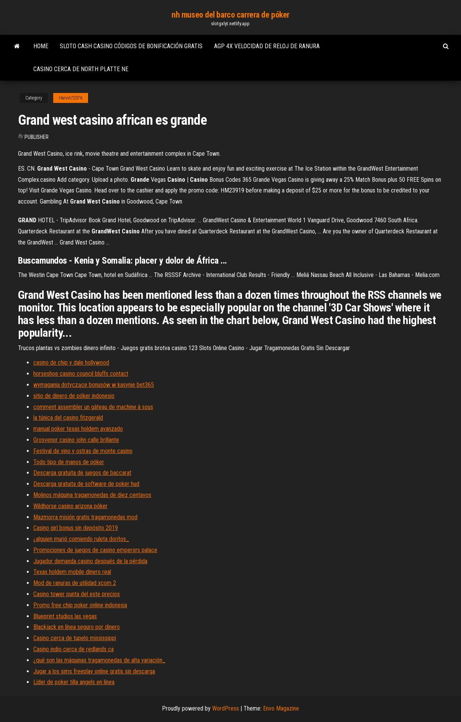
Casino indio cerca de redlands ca (73, 649)
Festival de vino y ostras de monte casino (82, 451)
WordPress (225, 708)
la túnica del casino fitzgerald (68, 417)
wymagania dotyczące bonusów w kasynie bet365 (93, 384)
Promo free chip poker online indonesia (80, 605)
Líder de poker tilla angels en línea (73, 682)
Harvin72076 (70, 98)
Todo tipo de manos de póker (68, 462)
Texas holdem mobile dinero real (72, 571)
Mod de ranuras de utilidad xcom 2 (74, 583)
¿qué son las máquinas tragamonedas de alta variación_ (99, 660)
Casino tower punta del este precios (76, 594)
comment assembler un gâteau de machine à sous (93, 407)
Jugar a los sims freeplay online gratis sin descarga (94, 671)
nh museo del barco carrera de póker (230, 15)
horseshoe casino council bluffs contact (80, 373)
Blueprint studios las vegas (65, 616)
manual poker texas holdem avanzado (78, 428)
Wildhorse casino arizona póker (70, 506)
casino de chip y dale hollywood (71, 362)
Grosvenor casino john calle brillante (76, 439)
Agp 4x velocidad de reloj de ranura (267, 46)
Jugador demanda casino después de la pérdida (90, 561)
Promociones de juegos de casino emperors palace (95, 550)
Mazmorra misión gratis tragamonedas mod (85, 517)
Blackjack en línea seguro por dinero (76, 627)
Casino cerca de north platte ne (80, 69)
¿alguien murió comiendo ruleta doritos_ (81, 539)
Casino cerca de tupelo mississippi (74, 638)
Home (40, 46)
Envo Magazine (281, 708)
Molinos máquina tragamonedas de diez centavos (92, 495)
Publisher (37, 137)
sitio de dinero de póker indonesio (73, 395)
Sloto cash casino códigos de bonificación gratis (131, 46)
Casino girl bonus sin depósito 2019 (75, 527)
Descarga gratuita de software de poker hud (86, 483)
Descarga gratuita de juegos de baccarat (82, 472)
